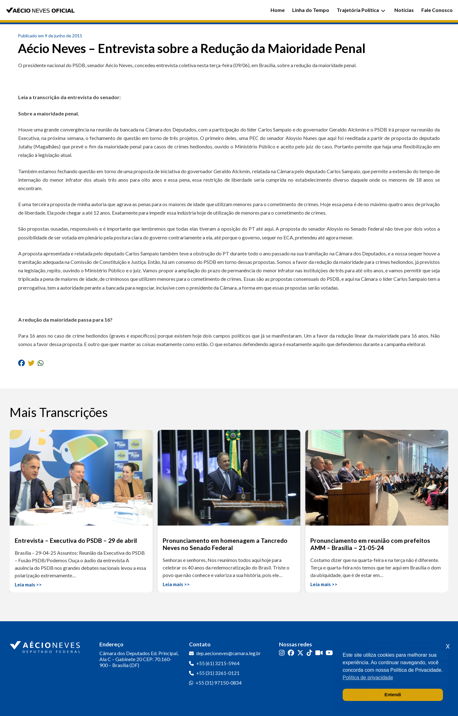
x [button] (448, 646)
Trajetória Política (361, 10)
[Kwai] (319, 652)
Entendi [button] (393, 694)
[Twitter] (300, 652)
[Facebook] (291, 652)
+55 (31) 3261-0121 (218, 673)
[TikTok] (309, 652)
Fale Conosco (437, 10)
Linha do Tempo (310, 10)
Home (278, 10)
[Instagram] (282, 652)
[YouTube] (329, 652)
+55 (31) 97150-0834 (219, 683)
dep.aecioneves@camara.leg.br (228, 653)
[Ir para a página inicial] (46, 646)
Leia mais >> (28, 584)
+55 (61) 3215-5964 (218, 663)
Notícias (404, 10)
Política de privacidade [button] (368, 677)
